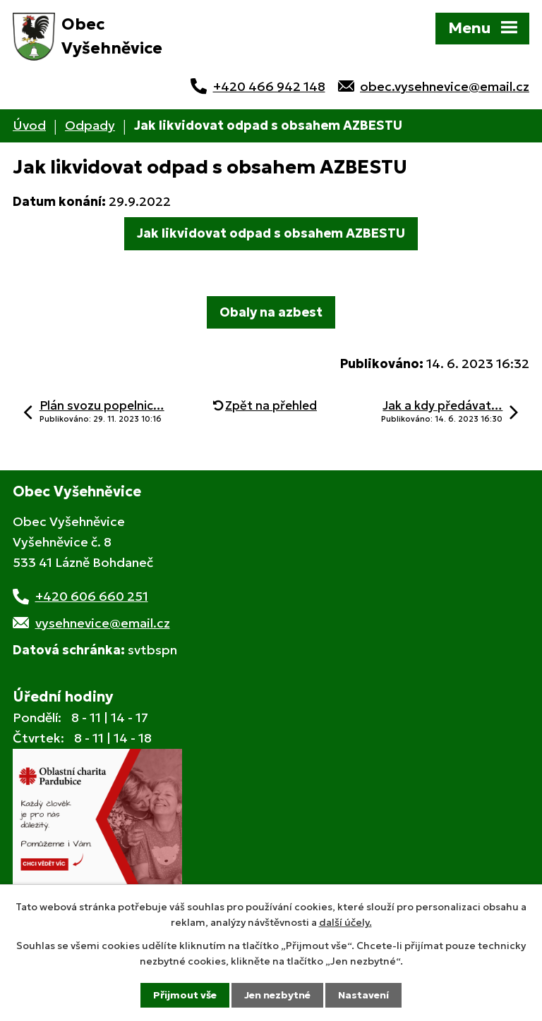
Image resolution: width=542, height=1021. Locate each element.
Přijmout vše (185, 995)
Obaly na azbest (271, 312)
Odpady (90, 125)
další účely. (345, 922)
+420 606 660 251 (91, 596)
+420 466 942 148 (269, 86)
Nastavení (363, 995)
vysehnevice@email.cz (102, 623)
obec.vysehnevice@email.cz (444, 86)
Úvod (29, 125)
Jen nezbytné (277, 995)
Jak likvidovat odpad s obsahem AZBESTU (271, 233)
